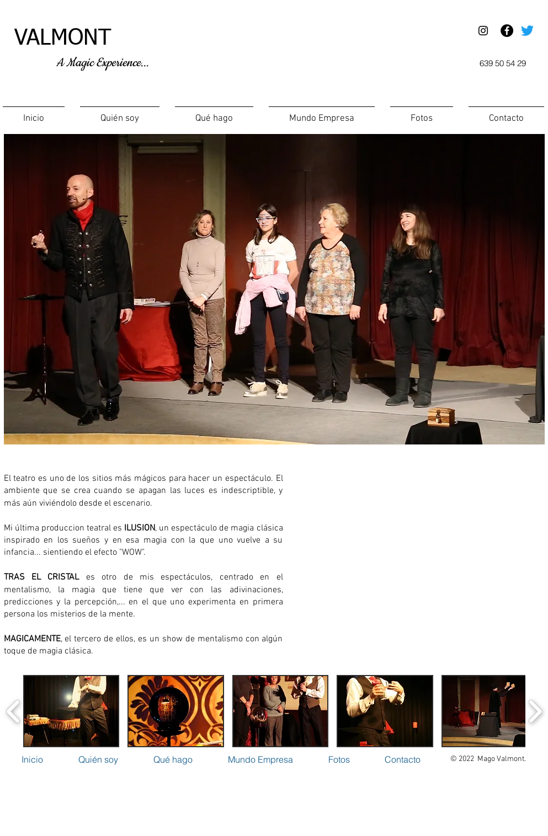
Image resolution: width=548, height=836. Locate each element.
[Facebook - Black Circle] (507, 30)
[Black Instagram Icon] (483, 30)
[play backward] (13, 711)
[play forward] (535, 711)
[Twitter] (527, 30)
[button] (214, 113)
